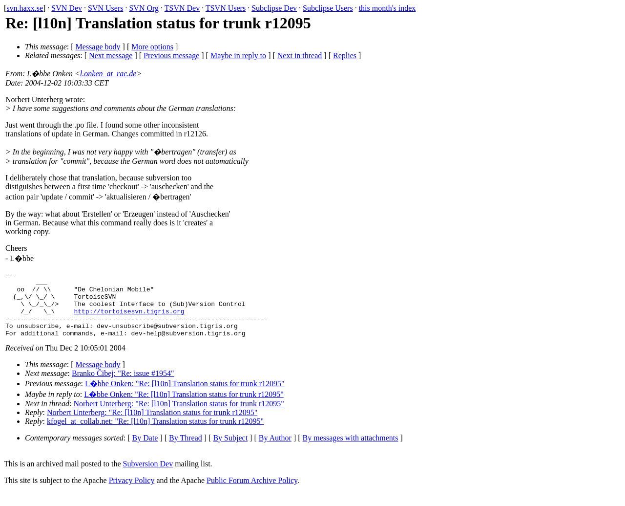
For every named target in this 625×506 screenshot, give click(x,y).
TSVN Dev (182, 8)
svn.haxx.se (24, 8)
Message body (98, 47)
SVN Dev (66, 8)
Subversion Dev (148, 477)
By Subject (230, 451)
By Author (275, 451)
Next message (110, 55)
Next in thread (299, 55)
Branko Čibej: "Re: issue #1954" (123, 386)
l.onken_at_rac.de (108, 73)
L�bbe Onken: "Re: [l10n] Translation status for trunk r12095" (185, 397)
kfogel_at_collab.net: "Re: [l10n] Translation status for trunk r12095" (155, 434)
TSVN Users (226, 8)
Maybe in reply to (238, 55)
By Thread (185, 451)
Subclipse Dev (274, 8)
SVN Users (105, 8)
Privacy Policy (132, 493)
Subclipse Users (328, 8)
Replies (344, 55)
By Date (145, 451)
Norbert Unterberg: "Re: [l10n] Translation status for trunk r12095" (178, 417)
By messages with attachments (350, 451)
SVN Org (144, 8)
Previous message (171, 55)
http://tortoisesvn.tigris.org (129, 319)
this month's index (387, 8)
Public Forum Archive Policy (252, 493)
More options (152, 47)
